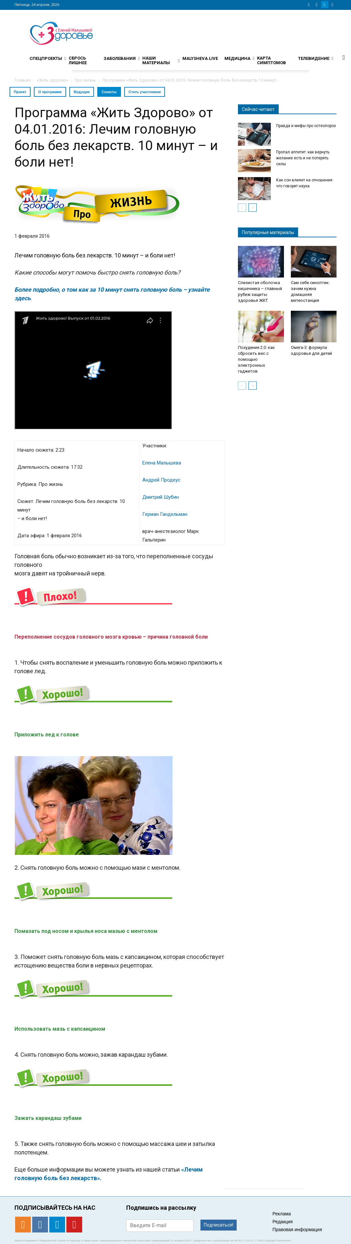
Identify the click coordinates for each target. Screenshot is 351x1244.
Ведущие (82, 92)
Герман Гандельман (164, 514)
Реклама (281, 1213)
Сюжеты (109, 92)
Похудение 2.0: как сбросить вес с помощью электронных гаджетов (256, 359)
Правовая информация (297, 1229)
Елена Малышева (161, 463)
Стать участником (145, 92)
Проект (20, 92)
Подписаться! (218, 1225)
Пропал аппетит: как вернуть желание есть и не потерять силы (302, 158)
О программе (50, 92)
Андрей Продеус (161, 480)
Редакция (282, 1221)
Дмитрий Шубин (160, 497)
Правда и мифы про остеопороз (306, 125)
